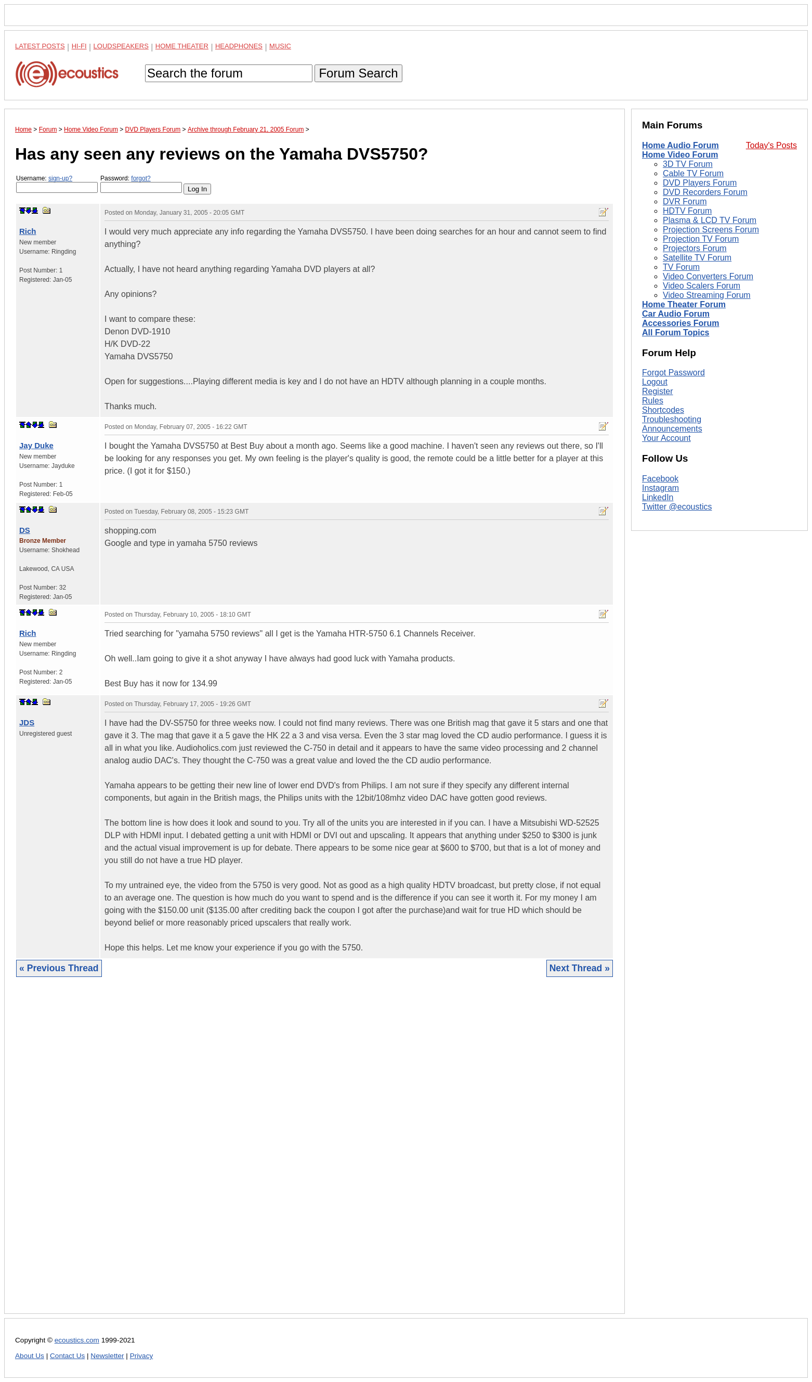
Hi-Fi (79, 46)
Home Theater (181, 46)
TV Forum (681, 267)
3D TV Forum (688, 164)
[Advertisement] (314, 1153)
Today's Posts (771, 145)
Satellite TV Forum (697, 257)
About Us (29, 1356)
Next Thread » (579, 968)
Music (280, 46)
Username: (57, 184)
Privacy (141, 1356)
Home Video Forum (680, 154)
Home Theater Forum (684, 304)
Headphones (239, 46)
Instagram (660, 488)
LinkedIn (658, 497)
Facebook (660, 478)
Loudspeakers (121, 46)
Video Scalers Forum (701, 285)
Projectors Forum (695, 248)
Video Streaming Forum (707, 295)
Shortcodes (663, 410)
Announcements (672, 428)
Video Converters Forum (708, 276)
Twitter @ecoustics (677, 506)
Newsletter (107, 1356)
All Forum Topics (675, 332)
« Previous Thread (59, 968)
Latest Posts (40, 46)
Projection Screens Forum (711, 229)
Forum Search (358, 73)
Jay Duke (36, 445)
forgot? (140, 178)
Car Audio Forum (676, 313)
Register (657, 391)
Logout (654, 381)
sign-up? (60, 178)
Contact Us (67, 1356)
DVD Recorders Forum (705, 192)
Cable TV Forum (693, 173)
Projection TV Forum (701, 238)
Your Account (666, 438)
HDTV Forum (687, 210)
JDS (26, 722)
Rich (27, 231)
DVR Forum (684, 201)
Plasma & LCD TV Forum (709, 220)
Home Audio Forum (680, 145)
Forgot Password (673, 372)
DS (24, 530)
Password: (141, 184)
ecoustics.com (77, 1340)
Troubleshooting (671, 419)
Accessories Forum (680, 323)
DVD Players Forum (700, 182)
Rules (652, 400)
